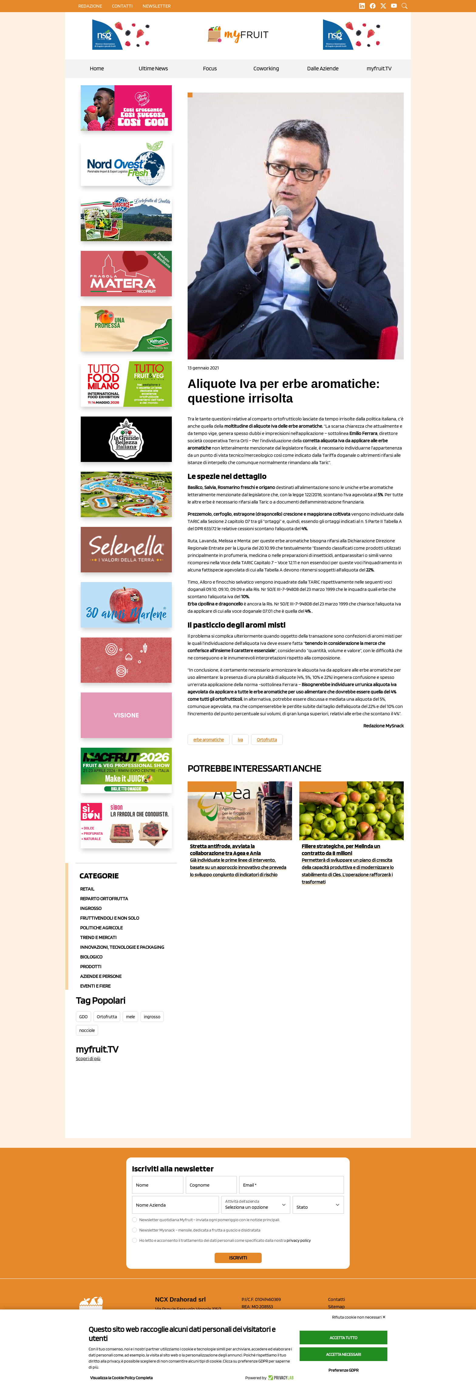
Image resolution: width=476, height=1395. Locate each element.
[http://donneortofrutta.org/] (126, 720)
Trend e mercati (98, 937)
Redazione (90, 6)
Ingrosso (90, 908)
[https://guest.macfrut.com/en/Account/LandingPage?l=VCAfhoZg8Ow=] (126, 775)
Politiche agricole (101, 928)
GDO (83, 1016)
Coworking (266, 68)
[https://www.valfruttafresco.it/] (126, 333)
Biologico (91, 957)
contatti (122, 6)
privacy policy (299, 1240)
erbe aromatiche (208, 740)
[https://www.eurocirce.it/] (126, 223)
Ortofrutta (107, 1016)
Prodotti (90, 966)
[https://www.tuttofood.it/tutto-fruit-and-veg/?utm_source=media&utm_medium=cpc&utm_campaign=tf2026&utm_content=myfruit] (126, 388)
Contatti (336, 1299)
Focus (210, 68)
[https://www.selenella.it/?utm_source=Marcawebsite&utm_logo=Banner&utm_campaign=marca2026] (126, 554)
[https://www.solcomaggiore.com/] (126, 664)
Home (97, 68)
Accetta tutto (343, 1337)
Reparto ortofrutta (104, 898)
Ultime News (153, 68)
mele (130, 1016)
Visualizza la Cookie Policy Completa (121, 1377)
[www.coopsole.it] (126, 830)
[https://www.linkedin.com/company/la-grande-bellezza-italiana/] (126, 444)
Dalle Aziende (322, 68)
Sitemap (336, 1306)
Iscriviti (238, 1258)
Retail (87, 889)
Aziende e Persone (100, 976)
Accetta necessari (343, 1354)
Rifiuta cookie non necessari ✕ (359, 1317)
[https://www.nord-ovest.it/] (126, 168)
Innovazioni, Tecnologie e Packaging (122, 947)
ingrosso (152, 1016)
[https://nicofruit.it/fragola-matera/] (126, 278)
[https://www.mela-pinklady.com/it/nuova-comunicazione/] (126, 112)
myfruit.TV (379, 68)
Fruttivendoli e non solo (109, 918)
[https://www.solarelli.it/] (126, 499)
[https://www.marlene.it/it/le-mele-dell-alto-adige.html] (126, 609)
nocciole (87, 1030)
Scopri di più (88, 1058)
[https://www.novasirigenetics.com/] (122, 34)
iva (240, 740)
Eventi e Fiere (95, 986)
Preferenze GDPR (343, 1370)
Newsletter (157, 6)
